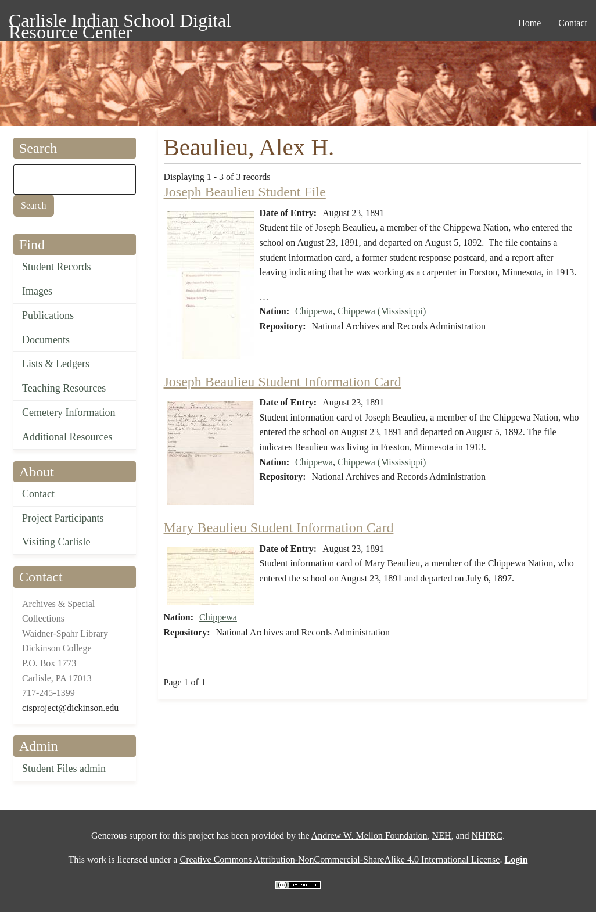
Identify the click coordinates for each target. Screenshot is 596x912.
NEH (441, 836)
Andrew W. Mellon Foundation (369, 836)
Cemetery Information (68, 412)
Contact (38, 494)
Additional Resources (67, 437)
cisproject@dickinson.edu (70, 708)
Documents (46, 340)
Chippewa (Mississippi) (382, 311)
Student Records (56, 266)
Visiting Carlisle (56, 542)
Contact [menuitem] (572, 23)
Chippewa (314, 311)
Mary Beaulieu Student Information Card (279, 527)
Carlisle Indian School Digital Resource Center (120, 22)
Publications (48, 315)
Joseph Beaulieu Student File (245, 191)
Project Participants (62, 518)
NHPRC (487, 836)
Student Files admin (64, 768)
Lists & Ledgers (55, 363)
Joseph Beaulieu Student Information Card (282, 381)
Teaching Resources (64, 388)
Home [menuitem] (529, 23)
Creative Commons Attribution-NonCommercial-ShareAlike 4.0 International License (339, 859)
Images (37, 291)
